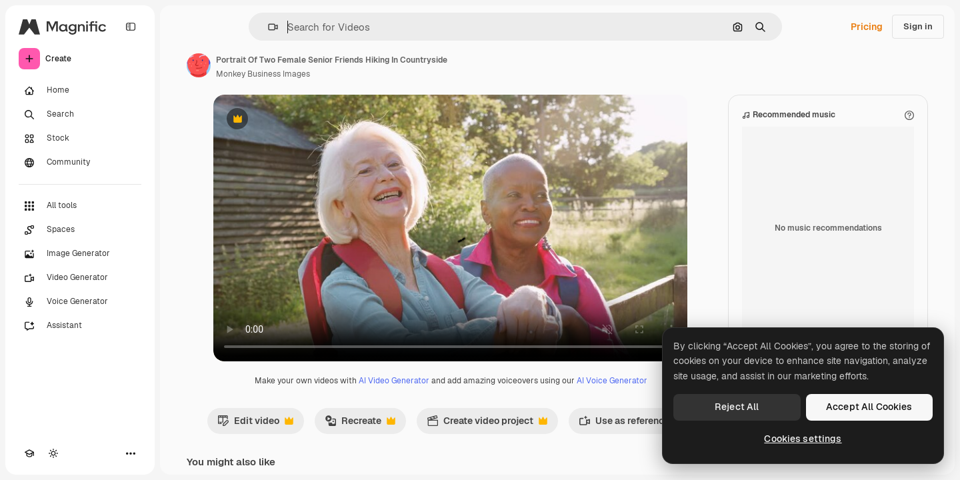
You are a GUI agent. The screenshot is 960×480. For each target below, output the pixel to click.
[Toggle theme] (53, 453)
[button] (267, 27)
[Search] (80, 114)
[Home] (80, 90)
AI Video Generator (394, 380)
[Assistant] (80, 326)
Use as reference (631, 424)
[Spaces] (80, 230)
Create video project (487, 424)
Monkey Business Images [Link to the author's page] (263, 74)
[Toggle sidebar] (130, 26)
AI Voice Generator (612, 380)
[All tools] (80, 206)
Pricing (867, 27)
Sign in (918, 26)
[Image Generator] (80, 254)
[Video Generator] (80, 278)
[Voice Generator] (80, 302)
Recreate (360, 424)
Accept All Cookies (869, 407)
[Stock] (80, 138)
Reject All (737, 407)
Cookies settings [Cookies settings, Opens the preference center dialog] (802, 439)
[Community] (80, 162)
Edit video (255, 424)
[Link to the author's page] (199, 65)
